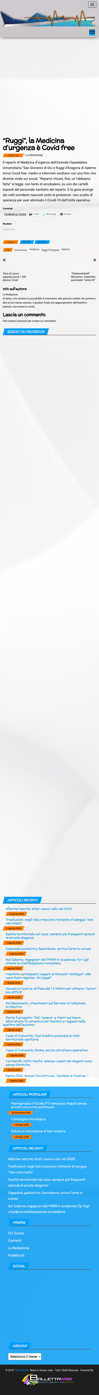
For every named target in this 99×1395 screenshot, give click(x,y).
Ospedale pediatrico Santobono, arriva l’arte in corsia (48, 948)
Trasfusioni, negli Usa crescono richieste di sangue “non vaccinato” (49, 921)
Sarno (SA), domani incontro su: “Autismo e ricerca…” (47, 1075)
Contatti (15, 1240)
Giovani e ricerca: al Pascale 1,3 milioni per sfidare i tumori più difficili (51, 990)
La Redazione (34, 155)
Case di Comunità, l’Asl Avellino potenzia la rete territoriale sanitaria (42, 1037)
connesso (21, 320)
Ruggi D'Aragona (50, 250)
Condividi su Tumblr (15, 214)
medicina (34, 249)
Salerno (66, 249)
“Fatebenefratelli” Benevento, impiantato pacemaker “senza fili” (83, 276)
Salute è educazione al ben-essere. (38, 1131)
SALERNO (42, 242)
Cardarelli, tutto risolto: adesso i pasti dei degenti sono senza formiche (49, 1063)
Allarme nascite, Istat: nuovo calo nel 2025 (39, 908)
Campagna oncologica (28, 1119)
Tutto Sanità (21, 1370)
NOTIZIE (27, 242)
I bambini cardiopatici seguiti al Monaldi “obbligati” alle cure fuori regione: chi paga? (48, 976)
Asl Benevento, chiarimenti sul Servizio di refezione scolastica (46, 1005)
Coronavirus (20, 250)
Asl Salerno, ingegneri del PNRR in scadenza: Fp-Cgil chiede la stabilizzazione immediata (47, 961)
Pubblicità (16, 1255)
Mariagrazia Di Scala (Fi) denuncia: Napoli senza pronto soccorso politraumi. (49, 1105)
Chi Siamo (16, 1233)
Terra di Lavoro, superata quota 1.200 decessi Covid (14, 276)
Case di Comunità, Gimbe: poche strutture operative (47, 1050)
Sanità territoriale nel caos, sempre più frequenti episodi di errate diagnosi (50, 936)
